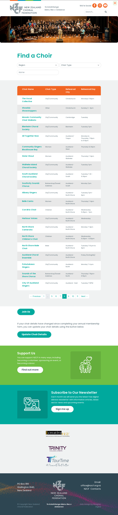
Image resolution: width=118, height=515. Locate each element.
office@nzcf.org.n (90, 485)
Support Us (26, 353)
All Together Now (30, 136)
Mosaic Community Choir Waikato (31, 118)
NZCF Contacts (92, 488)
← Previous (35, 296)
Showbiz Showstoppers (29, 109)
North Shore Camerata (28, 228)
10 (73, 296)
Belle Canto (27, 201)
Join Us (26, 311)
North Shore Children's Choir (30, 237)
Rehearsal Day (88, 89)
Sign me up (62, 409)
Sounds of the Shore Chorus (29, 275)
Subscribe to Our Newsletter (74, 392)
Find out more (30, 369)
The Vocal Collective (27, 100)
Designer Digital (97, 505)
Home (20, 39)
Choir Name (28, 89)
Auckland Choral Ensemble (30, 256)
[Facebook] (94, 5)
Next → (84, 296)
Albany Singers (29, 192)
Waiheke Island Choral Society (29, 166)
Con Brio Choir (29, 209)
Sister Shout (28, 156)
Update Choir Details (34, 334)
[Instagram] (100, 5)
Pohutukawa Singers (28, 265)
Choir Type (50, 89)
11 (77, 296)
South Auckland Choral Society (29, 175)
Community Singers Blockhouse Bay (32, 148)
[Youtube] (105, 5)
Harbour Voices (29, 218)
